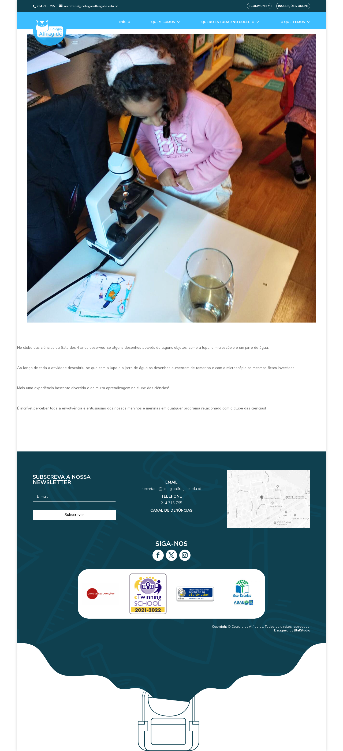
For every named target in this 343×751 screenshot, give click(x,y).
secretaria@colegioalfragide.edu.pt (171, 493)
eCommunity (259, 6)
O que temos (293, 22)
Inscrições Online (293, 6)
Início (124, 22)
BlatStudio (302, 630)
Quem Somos (163, 22)
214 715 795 (171, 501)
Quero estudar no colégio (227, 22)
